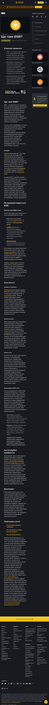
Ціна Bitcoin (27, 650)
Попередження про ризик (6, 702)
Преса (3, 636)
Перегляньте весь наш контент (24, 619)
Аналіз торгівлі (40, 639)
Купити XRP (27, 669)
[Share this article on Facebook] (37, 16)
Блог (2, 645)
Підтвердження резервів (42, 640)
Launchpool (15, 637)
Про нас (3, 628)
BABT (14, 645)
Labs (26, 638)
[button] (46, 2)
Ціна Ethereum (28, 652)
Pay (14, 632)
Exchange (15, 628)
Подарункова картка (17, 636)
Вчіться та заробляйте (29, 646)
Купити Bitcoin (28, 666)
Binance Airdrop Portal (41, 661)
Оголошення (4, 632)
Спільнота (4, 646)
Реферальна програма (42, 630)
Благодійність (16, 648)
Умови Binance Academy (16, 702)
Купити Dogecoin (28, 671)
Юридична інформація (6, 637)
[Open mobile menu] (45, 2)
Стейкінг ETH (16, 641)
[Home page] (19, 3)
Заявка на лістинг (29, 633)
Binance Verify (40, 657)
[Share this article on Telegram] (41, 16)
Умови (3, 639)
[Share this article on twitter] (33, 16)
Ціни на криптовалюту (29, 648)
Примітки (3, 651)
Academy (15, 634)
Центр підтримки (40, 649)
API (38, 655)
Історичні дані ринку (41, 637)
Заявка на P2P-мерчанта (30, 628)
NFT (14, 643)
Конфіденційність (5, 641)
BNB (38, 632)
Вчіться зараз (38, 7)
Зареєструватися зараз (40, 105)
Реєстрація (40, 2)
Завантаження (4, 653)
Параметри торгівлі (41, 659)
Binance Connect (28, 640)
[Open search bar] (35, 2)
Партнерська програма (42, 628)
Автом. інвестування (17, 639)
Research (15, 646)
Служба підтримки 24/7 (42, 647)
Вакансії (3, 630)
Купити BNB (27, 668)
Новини (3, 634)
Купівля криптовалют (17, 630)
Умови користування (38, 701)
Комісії (38, 653)
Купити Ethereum (28, 673)
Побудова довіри (5, 643)
